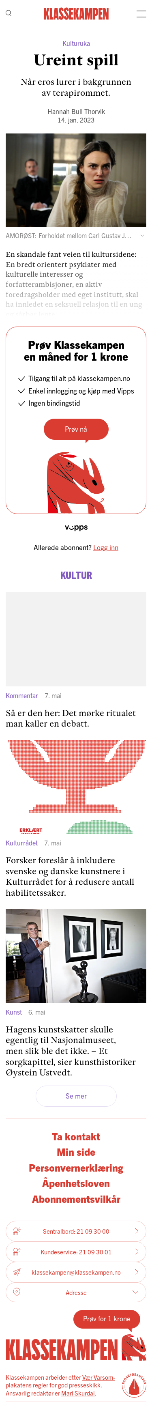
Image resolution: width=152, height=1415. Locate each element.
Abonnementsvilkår (76, 1198)
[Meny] (141, 14)
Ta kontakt (76, 1136)
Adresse (76, 1292)
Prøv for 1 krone (107, 1318)
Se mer (76, 1095)
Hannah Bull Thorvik (76, 111)
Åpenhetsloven (76, 1182)
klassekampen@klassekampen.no (76, 1272)
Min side (76, 1151)
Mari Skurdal (78, 1393)
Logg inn (105, 547)
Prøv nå (76, 428)
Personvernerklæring (76, 1167)
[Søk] (9, 14)
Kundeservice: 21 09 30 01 (76, 1251)
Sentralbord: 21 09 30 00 (76, 1231)
